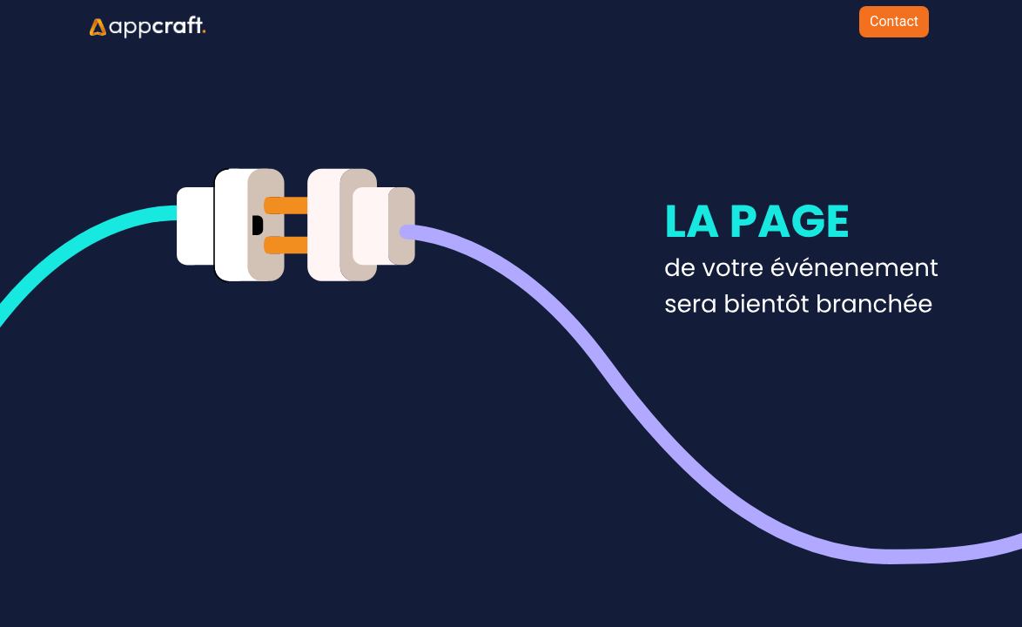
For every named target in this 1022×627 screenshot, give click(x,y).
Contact (894, 21)
